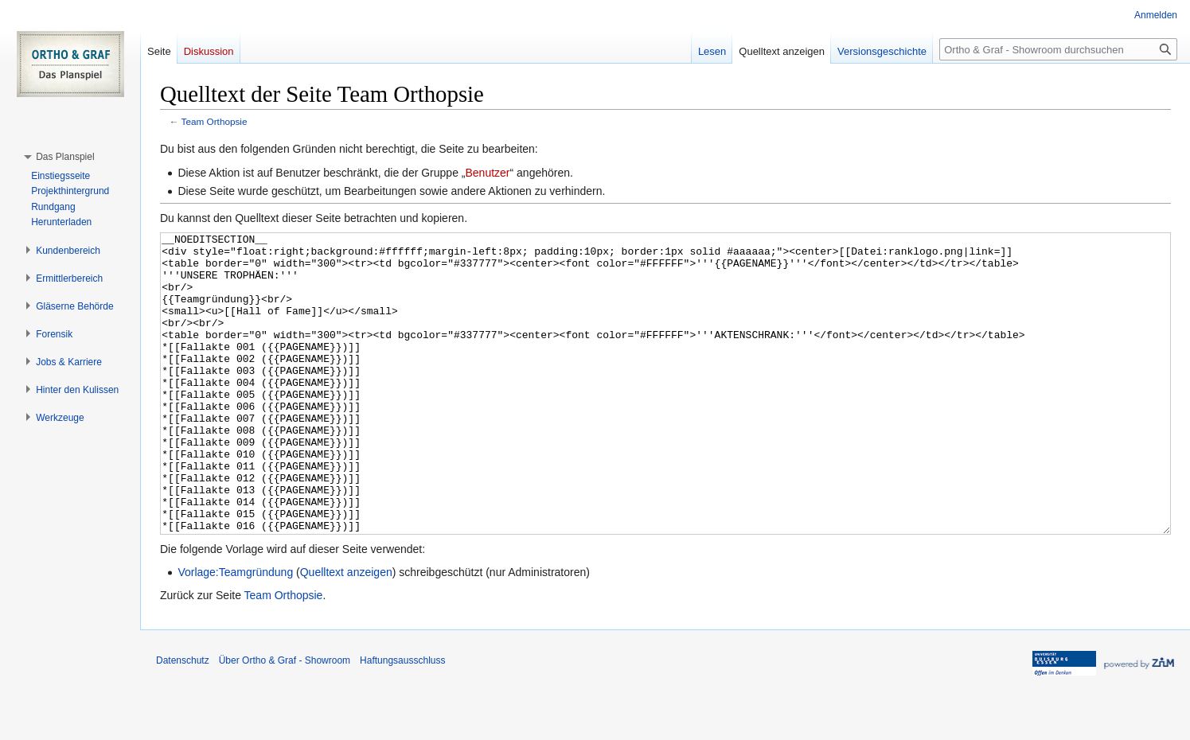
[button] (65, 156)
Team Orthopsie (214, 121)
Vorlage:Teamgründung (235, 631)
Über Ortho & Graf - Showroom (284, 720)
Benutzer (487, 172)
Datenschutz (182, 720)
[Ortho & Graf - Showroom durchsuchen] (1058, 49)
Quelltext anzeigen (346, 631)
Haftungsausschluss (402, 720)
